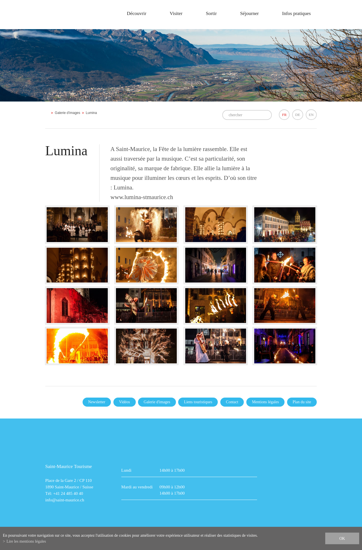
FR (284, 115)
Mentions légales (265, 402)
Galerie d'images (67, 113)
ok (342, 538)
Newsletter (96, 402)
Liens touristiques (198, 402)
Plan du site (302, 402)
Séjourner (249, 13)
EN (311, 115)
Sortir (211, 13)
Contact (232, 402)
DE (297, 115)
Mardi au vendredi (137, 487)
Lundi (126, 470)
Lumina (91, 113)
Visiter (176, 13)
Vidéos (124, 402)
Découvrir (136, 13)
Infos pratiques (296, 13)
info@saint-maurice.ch (64, 500)
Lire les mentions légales (26, 541)
